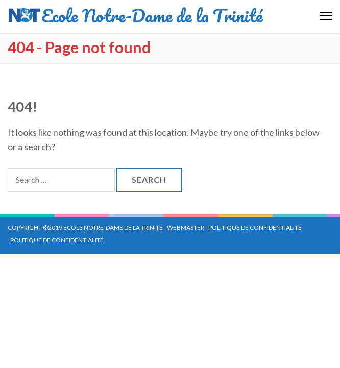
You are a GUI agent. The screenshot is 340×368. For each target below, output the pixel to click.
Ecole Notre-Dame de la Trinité (151, 15)
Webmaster (185, 228)
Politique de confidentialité (255, 228)
